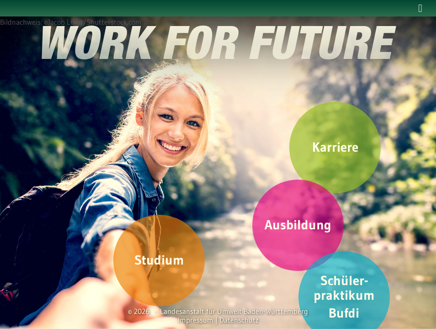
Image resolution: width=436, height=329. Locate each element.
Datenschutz (239, 319)
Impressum (195, 319)
